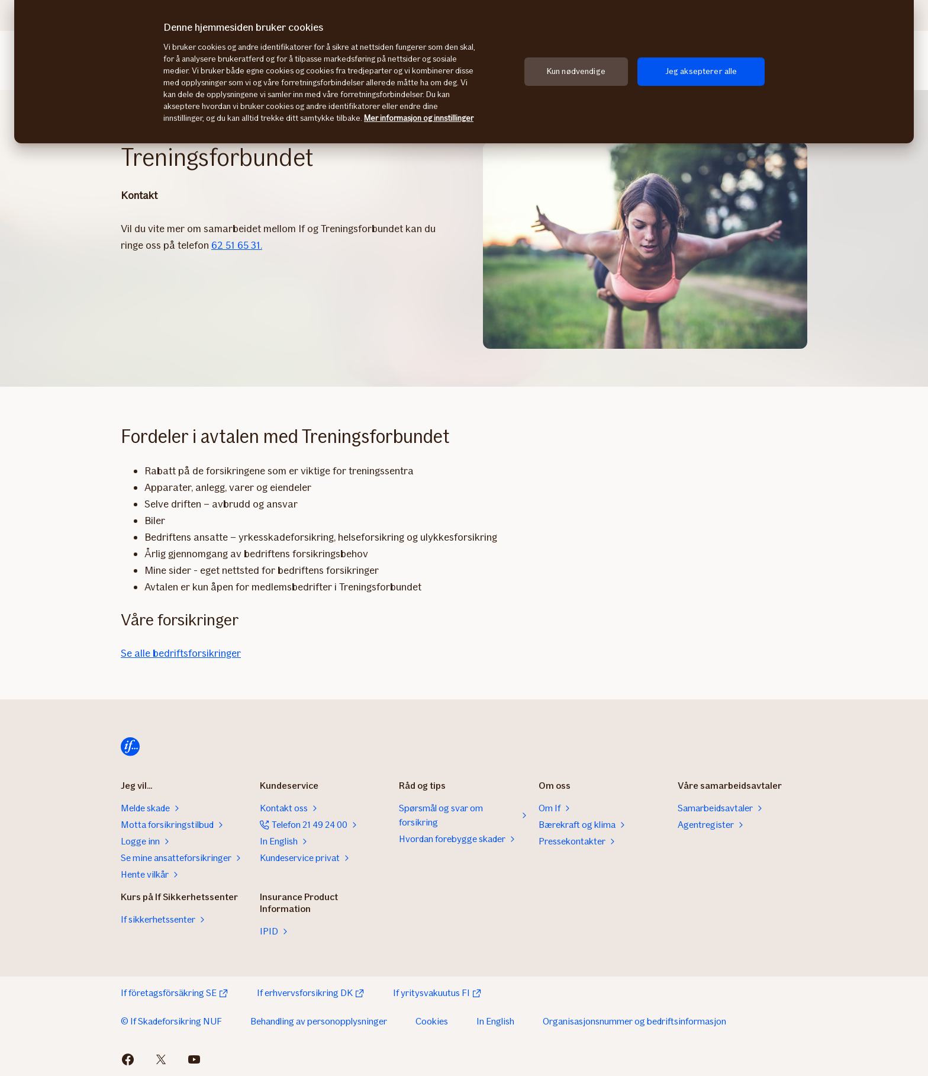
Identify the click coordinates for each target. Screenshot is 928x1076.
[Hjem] (130, 746)
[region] (464, 71)
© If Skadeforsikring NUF (171, 1021)
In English (495, 1021)
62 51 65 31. (236, 245)
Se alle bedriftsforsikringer (181, 653)
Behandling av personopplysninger (318, 1021)
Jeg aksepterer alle (701, 71)
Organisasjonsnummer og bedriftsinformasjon (634, 1021)
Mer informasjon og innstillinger (418, 118)
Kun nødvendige (576, 71)
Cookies (431, 1021)
